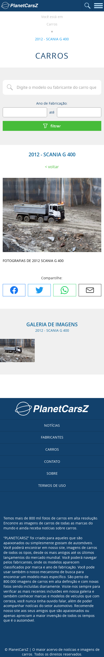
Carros (52, 24)
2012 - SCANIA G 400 (52, 39)
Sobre (52, 473)
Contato (52, 461)
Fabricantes (52, 437)
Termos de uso (52, 485)
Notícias (52, 425)
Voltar (53, 166)
